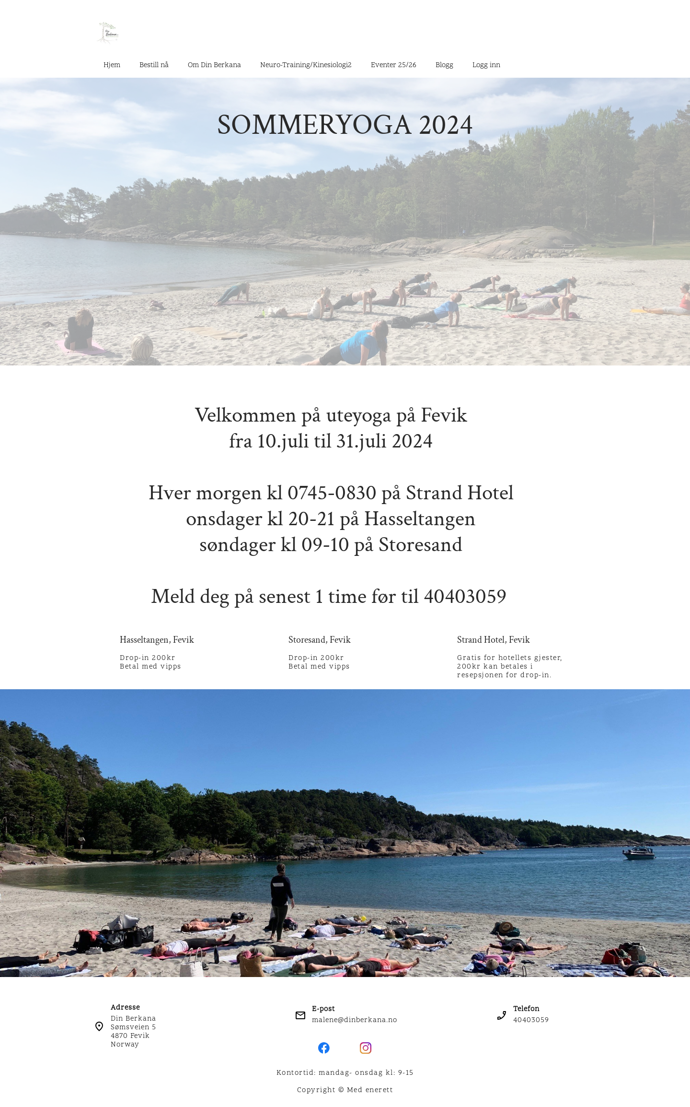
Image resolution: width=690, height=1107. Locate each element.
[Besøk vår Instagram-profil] (365, 1048)
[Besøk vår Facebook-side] (324, 1048)
